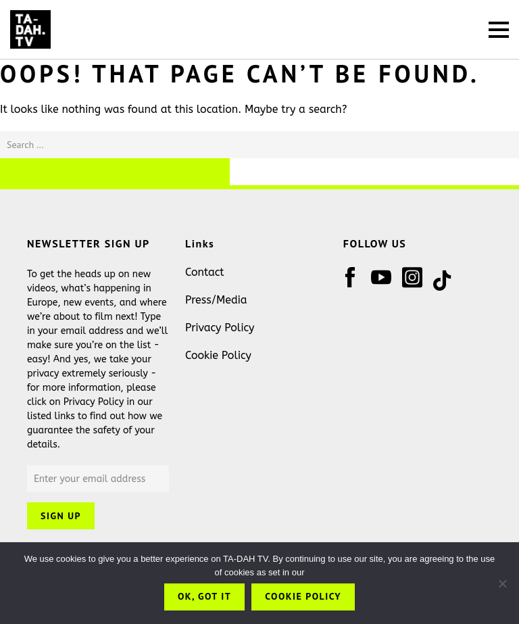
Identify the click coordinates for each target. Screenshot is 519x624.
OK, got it (204, 596)
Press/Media (216, 299)
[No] (502, 583)
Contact (204, 272)
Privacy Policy (219, 327)
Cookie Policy (218, 355)
